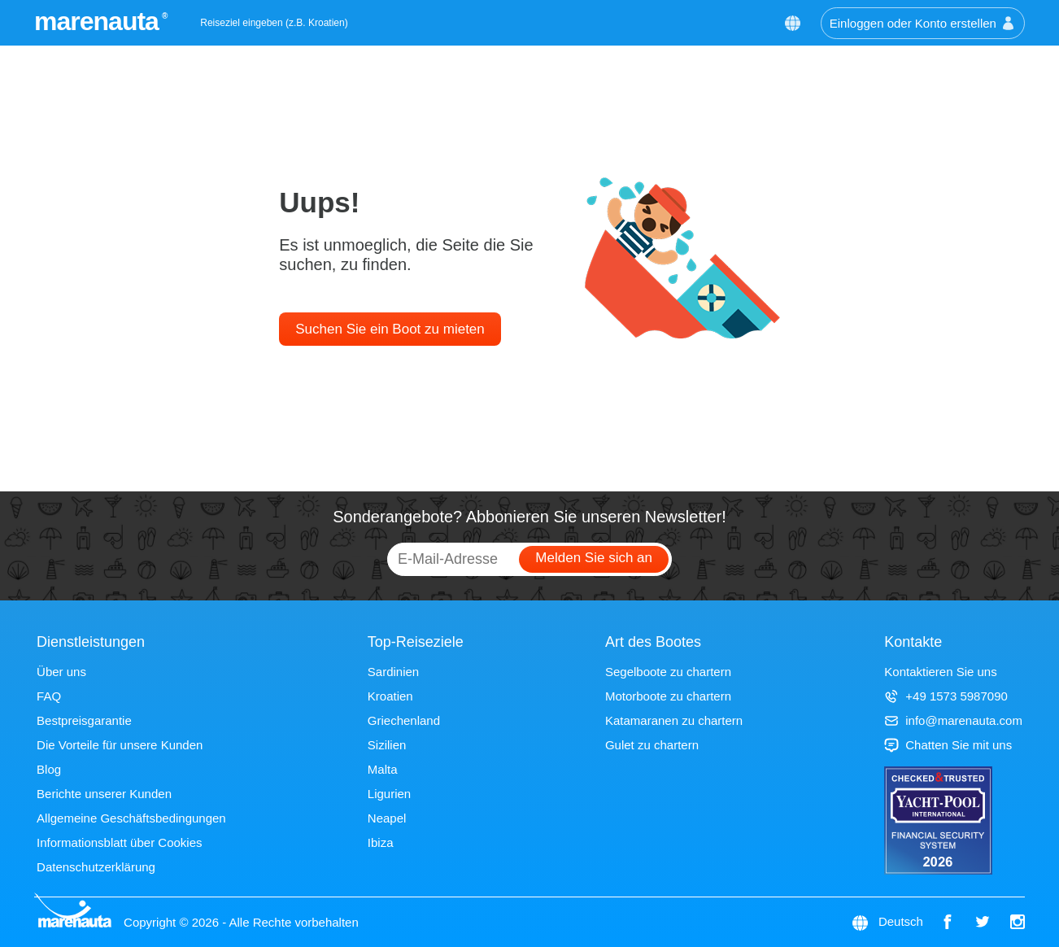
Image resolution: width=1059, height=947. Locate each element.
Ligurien (389, 794)
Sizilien (387, 745)
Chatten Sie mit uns (948, 745)
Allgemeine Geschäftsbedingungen (131, 818)
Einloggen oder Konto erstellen (923, 23)
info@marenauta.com (953, 720)
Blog (49, 769)
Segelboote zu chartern (668, 672)
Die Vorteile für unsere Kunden (120, 745)
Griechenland (404, 720)
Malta (383, 769)
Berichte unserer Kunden (104, 794)
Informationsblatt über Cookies (119, 842)
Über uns (61, 672)
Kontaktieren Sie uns (940, 672)
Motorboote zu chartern (668, 696)
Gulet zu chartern (652, 745)
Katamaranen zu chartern (674, 720)
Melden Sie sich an (593, 557)
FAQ (49, 696)
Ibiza (381, 842)
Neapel (387, 818)
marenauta (98, 21)
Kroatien (390, 696)
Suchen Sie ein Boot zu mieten (389, 329)
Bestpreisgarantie (84, 720)
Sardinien (393, 672)
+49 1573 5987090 (946, 696)
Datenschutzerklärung (96, 867)
